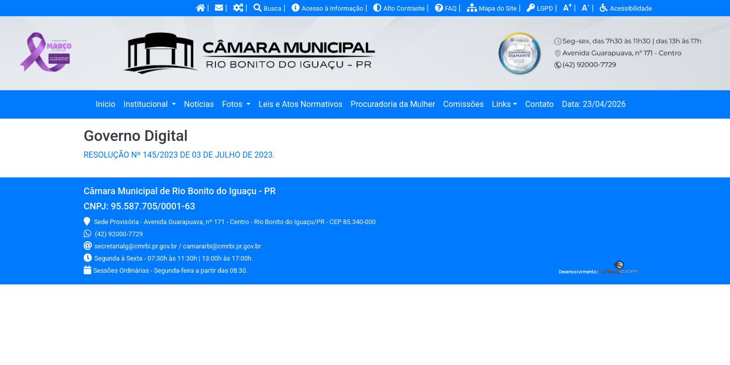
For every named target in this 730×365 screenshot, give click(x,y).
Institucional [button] (147, 104)
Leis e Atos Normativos (300, 104)
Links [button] (501, 104)
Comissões (463, 104)
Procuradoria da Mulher (393, 104)
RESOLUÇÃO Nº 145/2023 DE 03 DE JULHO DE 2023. (179, 155)
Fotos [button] (233, 104)
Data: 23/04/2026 (594, 104)
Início (108, 103)
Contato (539, 104)
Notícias (199, 104)
